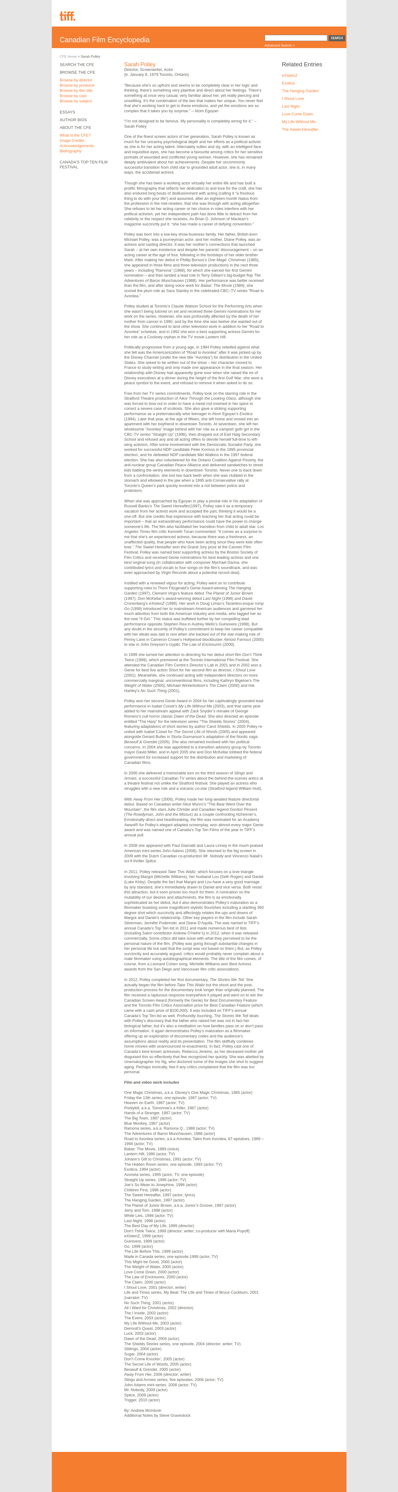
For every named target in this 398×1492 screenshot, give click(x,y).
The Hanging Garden (300, 91)
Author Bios (73, 119)
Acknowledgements (77, 145)
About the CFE (75, 127)
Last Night (291, 106)
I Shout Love (293, 98)
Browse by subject (76, 101)
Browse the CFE (77, 72)
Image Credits (72, 140)
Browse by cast (73, 95)
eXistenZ (290, 75)
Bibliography (70, 151)
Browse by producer (77, 85)
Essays (67, 112)
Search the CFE (77, 64)
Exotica (288, 83)
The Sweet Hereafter (300, 129)
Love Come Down (297, 114)
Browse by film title (76, 90)
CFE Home (68, 56)
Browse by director (76, 80)
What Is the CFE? (75, 135)
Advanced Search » (280, 45)
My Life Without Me (299, 121)
